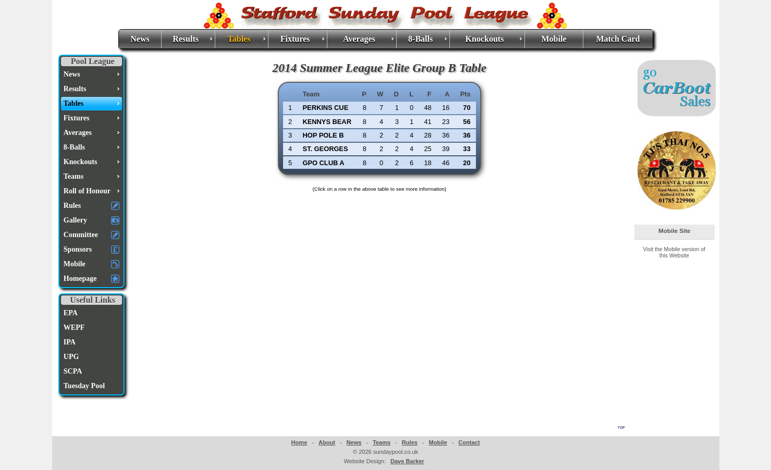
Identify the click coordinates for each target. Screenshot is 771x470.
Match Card (618, 38)
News (139, 38)
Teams (381, 442)
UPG (71, 357)
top (621, 427)
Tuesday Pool (84, 386)
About (327, 442)
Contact (469, 442)
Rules (410, 442)
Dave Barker (407, 461)
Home (299, 442)
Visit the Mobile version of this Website (674, 252)
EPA (71, 313)
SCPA (73, 371)
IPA (70, 342)
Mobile (553, 38)
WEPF (74, 327)
